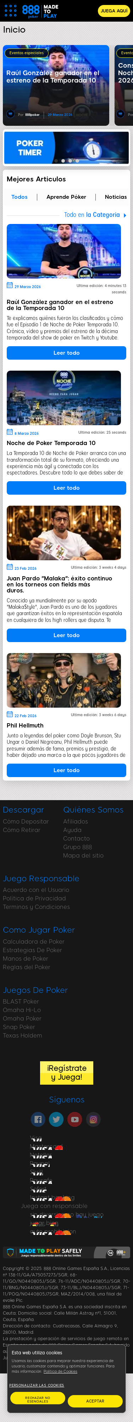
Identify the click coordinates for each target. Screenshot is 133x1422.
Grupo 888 (77, 847)
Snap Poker (19, 1027)
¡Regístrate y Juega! (67, 1072)
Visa (36, 1138)
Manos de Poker (25, 958)
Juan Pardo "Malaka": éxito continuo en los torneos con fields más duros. (59, 584)
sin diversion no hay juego (67, 1214)
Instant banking (52, 1197)
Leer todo (67, 353)
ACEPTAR (95, 1401)
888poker (32, 115)
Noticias (116, 197)
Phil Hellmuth (25, 725)
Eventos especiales (27, 53)
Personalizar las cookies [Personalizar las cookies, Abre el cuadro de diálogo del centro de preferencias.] (36, 1385)
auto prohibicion (53, 1231)
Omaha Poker (22, 1018)
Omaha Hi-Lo (22, 1010)
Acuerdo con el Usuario (36, 890)
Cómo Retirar (21, 830)
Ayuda (72, 830)
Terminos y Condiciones (36, 907)
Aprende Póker (66, 197)
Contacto (76, 838)
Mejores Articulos (36, 179)
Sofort (38, 1189)
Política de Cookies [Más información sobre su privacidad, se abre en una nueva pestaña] (60, 1371)
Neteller (41, 1155)
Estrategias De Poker (32, 950)
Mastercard (46, 1146)
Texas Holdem (22, 1035)
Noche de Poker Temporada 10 (51, 443)
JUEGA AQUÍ (114, 11)
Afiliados (75, 821)
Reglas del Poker (26, 967)
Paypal (40, 1163)
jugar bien (44, 1223)
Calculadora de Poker (34, 941)
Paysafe (41, 1180)
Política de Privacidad (34, 898)
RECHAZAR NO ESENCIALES (37, 1399)
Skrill (36, 1172)
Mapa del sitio (83, 855)
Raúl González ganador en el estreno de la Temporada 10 (60, 305)
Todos (19, 197)
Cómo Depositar (26, 821)
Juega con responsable (54, 1206)
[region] (66, 1378)
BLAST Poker (21, 1001)
